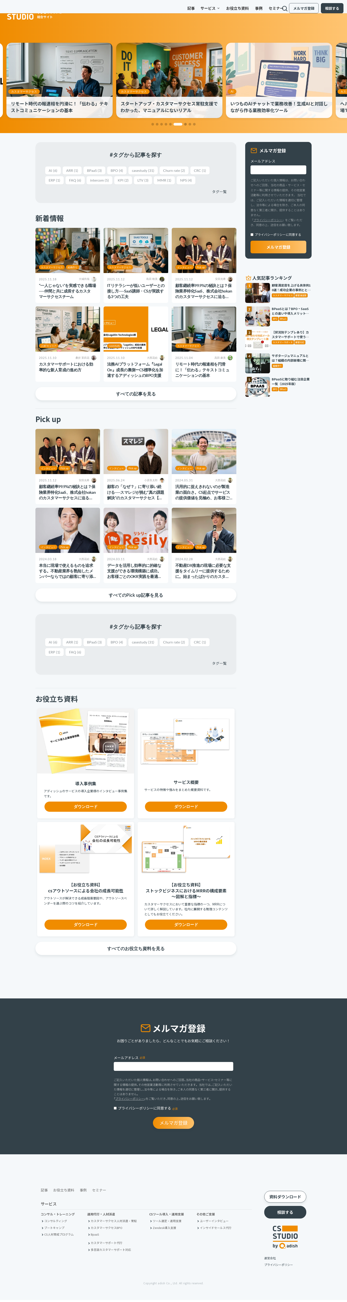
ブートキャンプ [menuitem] (54, 1229)
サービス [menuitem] (197, 11)
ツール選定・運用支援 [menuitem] (167, 1223)
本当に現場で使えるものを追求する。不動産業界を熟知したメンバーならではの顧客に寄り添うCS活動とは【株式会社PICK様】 (66, 577)
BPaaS (97, 170)
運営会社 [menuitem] (270, 1260)
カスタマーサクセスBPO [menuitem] (106, 1229)
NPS (194, 180)
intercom (102, 180)
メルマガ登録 (300, 11)
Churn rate (182, 170)
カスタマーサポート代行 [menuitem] (106, 1245)
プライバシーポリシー (267, 220)
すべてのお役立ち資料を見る (136, 949)
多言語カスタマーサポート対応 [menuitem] (111, 1251)
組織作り (72, 267)
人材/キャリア (48, 346)
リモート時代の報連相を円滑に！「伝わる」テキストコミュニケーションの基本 (202, 370)
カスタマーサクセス (28, 91)
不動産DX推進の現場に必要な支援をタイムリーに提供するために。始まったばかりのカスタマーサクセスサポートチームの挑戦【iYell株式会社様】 (203, 577)
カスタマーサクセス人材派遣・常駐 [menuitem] (114, 1223)
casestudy (149, 170)
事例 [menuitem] (245, 11)
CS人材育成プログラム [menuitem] (59, 1236)
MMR (171, 180)
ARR (73, 170)
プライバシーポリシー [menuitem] (278, 1266)
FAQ (76, 180)
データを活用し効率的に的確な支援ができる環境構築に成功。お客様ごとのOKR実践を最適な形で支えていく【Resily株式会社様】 (135, 577)
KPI (128, 180)
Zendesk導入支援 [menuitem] (164, 1229)
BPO (121, 170)
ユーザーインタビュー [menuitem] (214, 1223)
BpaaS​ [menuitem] (95, 1236)
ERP (55, 180)
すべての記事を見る (136, 394)
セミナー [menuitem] (262, 11)
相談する (329, 11)
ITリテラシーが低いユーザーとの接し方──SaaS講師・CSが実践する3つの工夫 (136, 292)
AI (236, 91)
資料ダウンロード (285, 1198)
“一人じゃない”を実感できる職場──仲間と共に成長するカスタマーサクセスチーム (67, 292)
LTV (148, 180)
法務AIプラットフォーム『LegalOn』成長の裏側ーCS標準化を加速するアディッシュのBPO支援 (135, 370)
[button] (152, 124)
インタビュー (184, 267)
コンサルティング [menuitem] (55, 1223)
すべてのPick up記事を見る (136, 595)
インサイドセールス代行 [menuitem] (215, 1229)
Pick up (201, 267)
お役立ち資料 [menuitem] (223, 11)
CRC (210, 170)
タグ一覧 (219, 192)
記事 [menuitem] (177, 11)
